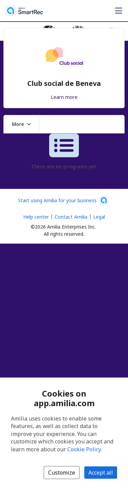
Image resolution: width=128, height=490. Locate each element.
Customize (61, 472)
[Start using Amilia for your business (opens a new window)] (63, 200)
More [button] (21, 124)
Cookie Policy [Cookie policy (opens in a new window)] (84, 449)
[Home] (24, 10)
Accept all (100, 472)
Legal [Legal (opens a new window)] (99, 217)
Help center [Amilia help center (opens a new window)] (36, 217)
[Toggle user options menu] (118, 11)
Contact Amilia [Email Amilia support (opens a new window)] (71, 217)
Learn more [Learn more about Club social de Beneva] (64, 96)
